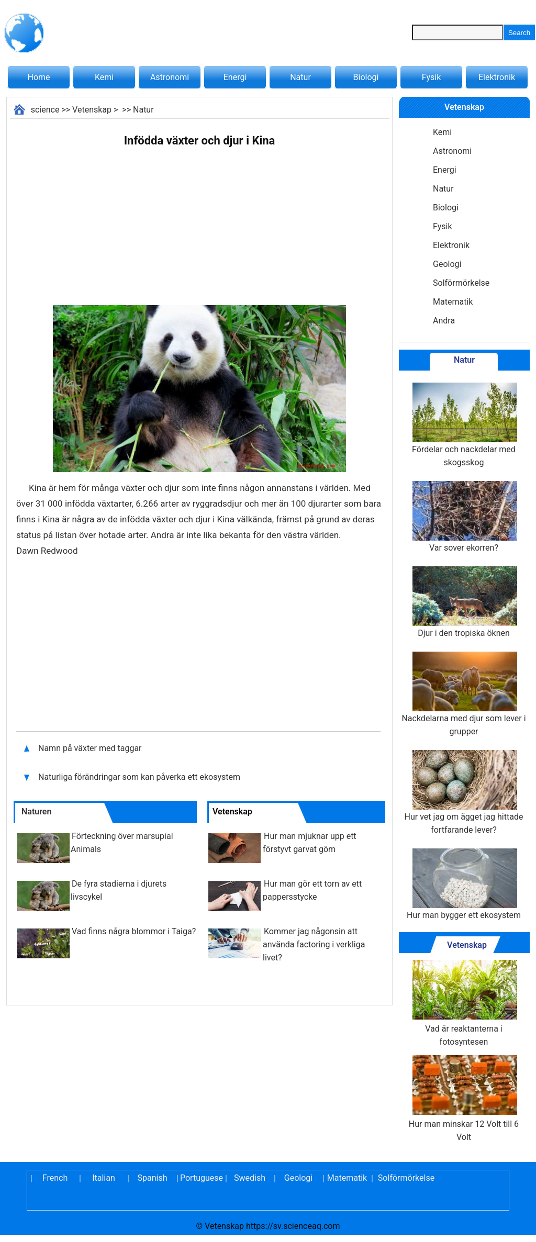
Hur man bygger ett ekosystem (464, 884)
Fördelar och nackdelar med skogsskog (463, 425)
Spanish (153, 1178)
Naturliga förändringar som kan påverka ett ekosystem (139, 777)
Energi (235, 77)
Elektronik (496, 77)
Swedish (249, 1178)
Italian (103, 1178)
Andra (444, 321)
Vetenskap (91, 110)
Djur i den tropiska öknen (463, 602)
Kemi (104, 77)
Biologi (366, 77)
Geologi (447, 264)
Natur (300, 77)
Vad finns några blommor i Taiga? (134, 931)
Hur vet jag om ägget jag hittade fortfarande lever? (464, 792)
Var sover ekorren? (463, 517)
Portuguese (201, 1178)
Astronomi (169, 77)
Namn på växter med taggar (90, 748)
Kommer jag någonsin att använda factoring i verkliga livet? (314, 944)
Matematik (453, 302)
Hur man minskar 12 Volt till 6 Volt (464, 1098)
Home (38, 77)
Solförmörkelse (461, 283)
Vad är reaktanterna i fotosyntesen (463, 1003)
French (55, 1178)
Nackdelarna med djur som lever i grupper (463, 694)
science (45, 110)
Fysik (431, 77)
